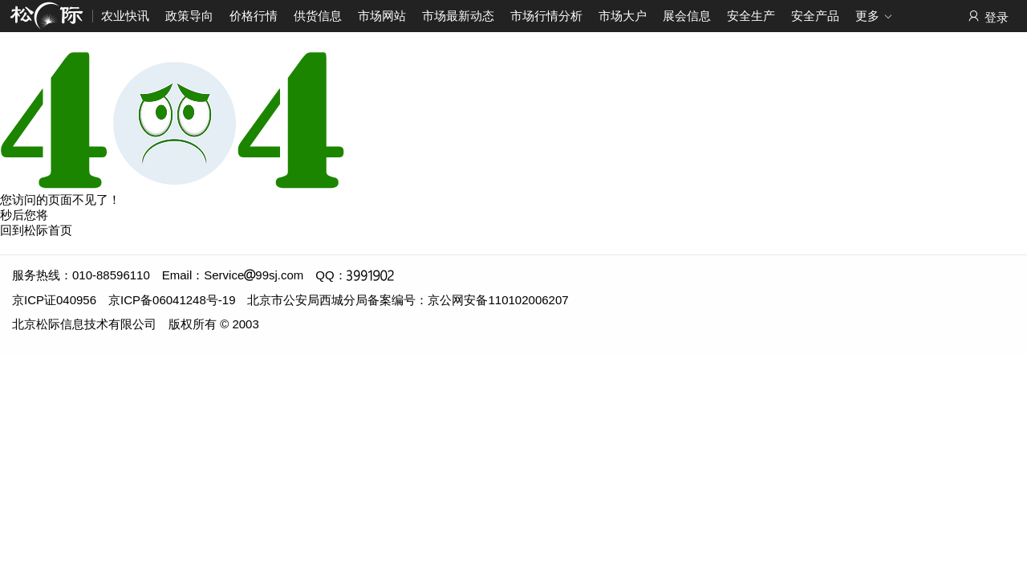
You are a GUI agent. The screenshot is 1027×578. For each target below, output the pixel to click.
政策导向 (189, 15)
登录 (987, 16)
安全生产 (751, 15)
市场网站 (382, 15)
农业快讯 (125, 15)
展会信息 (687, 15)
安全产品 (815, 15)
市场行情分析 (546, 15)
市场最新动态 (458, 15)
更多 (874, 17)
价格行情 (253, 15)
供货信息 (318, 15)
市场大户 (623, 15)
